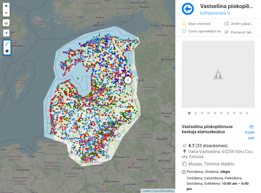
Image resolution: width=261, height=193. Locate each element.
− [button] (6, 13)
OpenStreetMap (163, 190)
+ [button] (6, 6)
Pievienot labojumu (243, 32)
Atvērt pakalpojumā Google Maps (243, 23)
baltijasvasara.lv (215, 13)
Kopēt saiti (250, 132)
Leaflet (146, 190)
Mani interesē (196, 23)
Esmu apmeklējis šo (200, 31)
